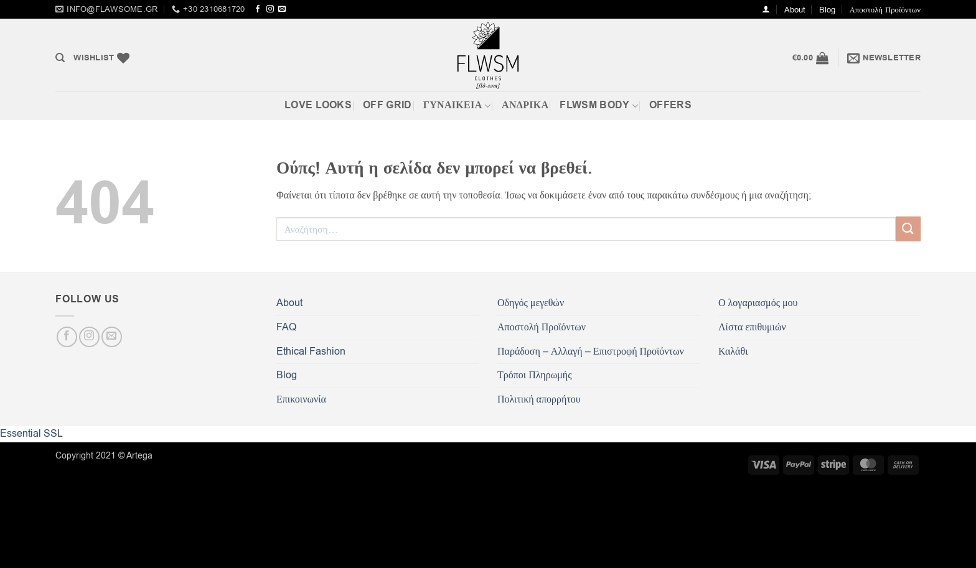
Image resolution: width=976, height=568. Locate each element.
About (794, 9)
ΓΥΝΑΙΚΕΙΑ (456, 105)
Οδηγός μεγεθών (530, 303)
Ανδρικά (525, 105)
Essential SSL (31, 433)
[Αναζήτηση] (60, 58)
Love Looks (318, 105)
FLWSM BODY (599, 105)
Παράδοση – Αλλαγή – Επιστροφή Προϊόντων (590, 351)
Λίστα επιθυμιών (752, 327)
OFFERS (670, 105)
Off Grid (387, 105)
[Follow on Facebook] (257, 9)
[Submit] (908, 228)
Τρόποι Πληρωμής (534, 375)
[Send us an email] (282, 9)
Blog (827, 9)
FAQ (286, 327)
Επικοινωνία (301, 399)
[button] (766, 9)
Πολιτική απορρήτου (539, 399)
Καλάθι (733, 351)
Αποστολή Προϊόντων (885, 9)
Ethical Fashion (310, 351)
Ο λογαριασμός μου (757, 303)
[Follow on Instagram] (270, 9)
